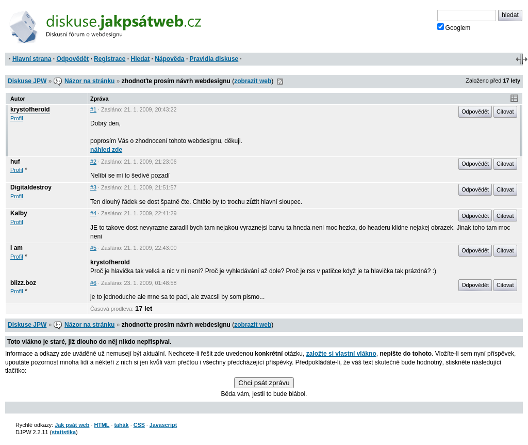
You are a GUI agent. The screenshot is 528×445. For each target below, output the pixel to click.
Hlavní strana (31, 58)
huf (15, 161)
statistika (64, 432)
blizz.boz (23, 283)
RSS (280, 81)
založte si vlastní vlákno (341, 353)
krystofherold (30, 109)
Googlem (454, 27)
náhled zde (106, 149)
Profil (16, 118)
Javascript (163, 425)
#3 (93, 187)
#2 (93, 161)
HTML (101, 425)
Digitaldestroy (31, 187)
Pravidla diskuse (214, 58)
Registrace (109, 58)
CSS (139, 425)
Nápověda (169, 58)
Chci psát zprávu (263, 383)
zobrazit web (252, 81)
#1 (93, 109)
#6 (93, 283)
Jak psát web (72, 425)
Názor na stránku (89, 81)
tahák (121, 425)
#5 (93, 248)
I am (16, 247)
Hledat (140, 58)
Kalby (18, 213)
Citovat (505, 111)
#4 (93, 213)
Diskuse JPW (27, 81)
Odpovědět (72, 58)
